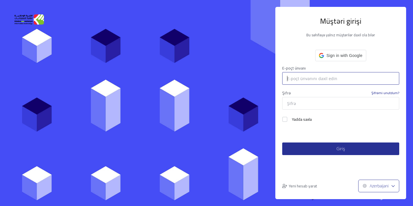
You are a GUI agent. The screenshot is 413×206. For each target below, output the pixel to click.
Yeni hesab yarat (299, 186)
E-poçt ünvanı (294, 68)
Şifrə (340, 93)
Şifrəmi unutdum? (385, 93)
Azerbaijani (379, 186)
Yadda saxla (297, 119)
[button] (340, 55)
